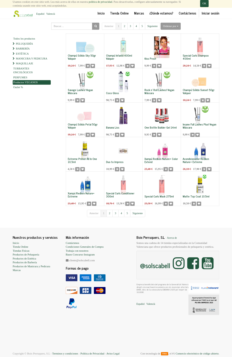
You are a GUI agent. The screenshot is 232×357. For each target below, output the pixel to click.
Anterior (108, 26)
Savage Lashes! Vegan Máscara (80, 91)
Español (40, 14)
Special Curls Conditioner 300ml (120, 195)
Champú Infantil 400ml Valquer (119, 57)
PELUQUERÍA (24, 43)
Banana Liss (112, 127)
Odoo (164, 354)
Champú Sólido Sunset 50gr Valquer (198, 91)
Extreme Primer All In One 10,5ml (82, 160)
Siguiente (152, 26)
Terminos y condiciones (65, 353)
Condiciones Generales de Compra (85, 246)
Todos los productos (24, 38)
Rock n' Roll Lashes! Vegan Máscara (159, 91)
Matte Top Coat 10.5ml (196, 196)
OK (204, 3)
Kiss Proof (150, 58)
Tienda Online (20, 246)
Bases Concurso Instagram (80, 254)
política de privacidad (100, 1)
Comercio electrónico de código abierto (197, 353)
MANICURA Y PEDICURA (31, 58)
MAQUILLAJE (24, 63)
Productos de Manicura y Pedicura (31, 266)
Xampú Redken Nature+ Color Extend (161, 160)
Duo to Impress (114, 162)
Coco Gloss (112, 93)
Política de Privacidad (92, 353)
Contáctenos (72, 243)
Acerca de (172, 238)
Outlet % (18, 87)
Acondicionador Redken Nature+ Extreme (196, 160)
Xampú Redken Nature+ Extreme (81, 195)
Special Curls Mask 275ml (159, 196)
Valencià (50, 14)
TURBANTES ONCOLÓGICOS (23, 70)
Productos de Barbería (25, 262)
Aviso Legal (113, 353)
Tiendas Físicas (21, 250)
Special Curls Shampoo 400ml (196, 57)
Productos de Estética (24, 258)
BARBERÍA (23, 48)
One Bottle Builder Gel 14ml (160, 127)
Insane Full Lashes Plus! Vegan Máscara (199, 126)
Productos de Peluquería (26, 254)
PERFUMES (20, 77)
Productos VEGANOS (25, 82)
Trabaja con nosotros (77, 250)
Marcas (17, 270)
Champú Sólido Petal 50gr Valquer (83, 126)
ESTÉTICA (22, 53)
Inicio (16, 243)
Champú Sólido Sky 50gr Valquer (82, 57)
